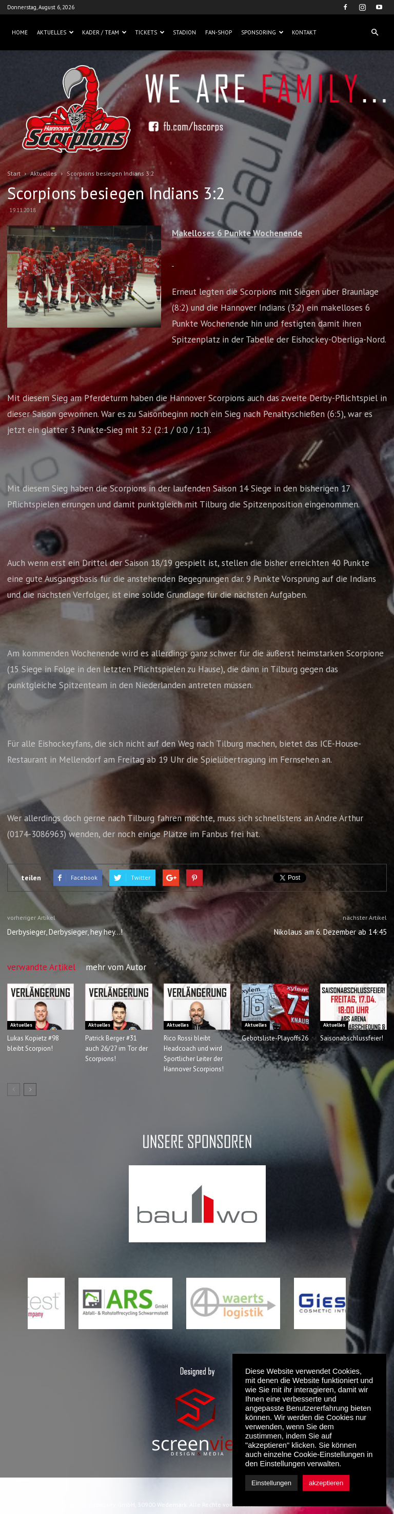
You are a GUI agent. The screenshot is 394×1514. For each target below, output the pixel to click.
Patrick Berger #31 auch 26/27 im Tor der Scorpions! (116, 1048)
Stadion (184, 32)
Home (20, 32)
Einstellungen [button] (271, 1483)
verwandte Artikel (41, 967)
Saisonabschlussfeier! (351, 1038)
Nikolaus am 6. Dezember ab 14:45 (330, 932)
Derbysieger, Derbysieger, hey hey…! (65, 932)
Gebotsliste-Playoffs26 (275, 1038)
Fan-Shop (218, 32)
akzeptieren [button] (326, 1483)
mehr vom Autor (116, 967)
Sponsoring (262, 32)
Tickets (150, 32)
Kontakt (304, 32)
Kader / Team (104, 32)
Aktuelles (55, 32)
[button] (374, 32)
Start (14, 173)
